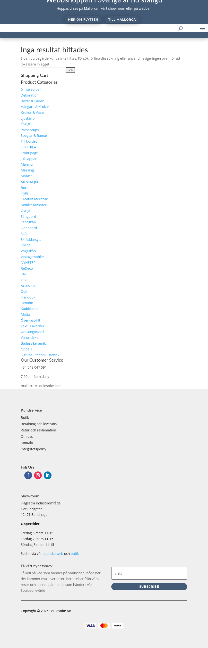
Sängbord (28, 216)
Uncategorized (32, 331)
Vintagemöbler (32, 256)
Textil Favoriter (32, 326)
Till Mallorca (122, 19)
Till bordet (29, 141)
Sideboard (29, 228)
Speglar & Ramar (34, 135)
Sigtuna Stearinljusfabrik (40, 355)
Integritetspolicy (33, 449)
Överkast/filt (30, 320)
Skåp (24, 233)
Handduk (28, 297)
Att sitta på (29, 181)
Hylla (25, 193)
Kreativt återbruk (34, 199)
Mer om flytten (83, 19)
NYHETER (28, 262)
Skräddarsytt (31, 239)
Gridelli (26, 349)
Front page (29, 153)
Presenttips (30, 130)
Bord (25, 187)
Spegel (26, 245)
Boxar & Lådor (32, 101)
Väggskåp (28, 251)
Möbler (26, 176)
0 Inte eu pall (31, 89)
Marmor (27, 164)
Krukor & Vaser (33, 112)
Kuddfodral (30, 308)
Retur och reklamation (38, 430)
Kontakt (27, 442)
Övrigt (26, 124)
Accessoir (28, 285)
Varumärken (31, 337)
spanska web (53, 553)
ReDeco (27, 268)
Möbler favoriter (34, 204)
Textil (25, 279)
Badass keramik (33, 343)
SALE (25, 274)
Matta (25, 314)
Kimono (27, 302)
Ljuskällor (28, 118)
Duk (24, 291)
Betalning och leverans (39, 423)
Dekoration (30, 95)
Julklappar (29, 158)
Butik (25, 417)
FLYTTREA (28, 147)
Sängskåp (28, 222)
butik (75, 553)
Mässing (27, 170)
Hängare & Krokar (35, 106)
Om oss (27, 436)
